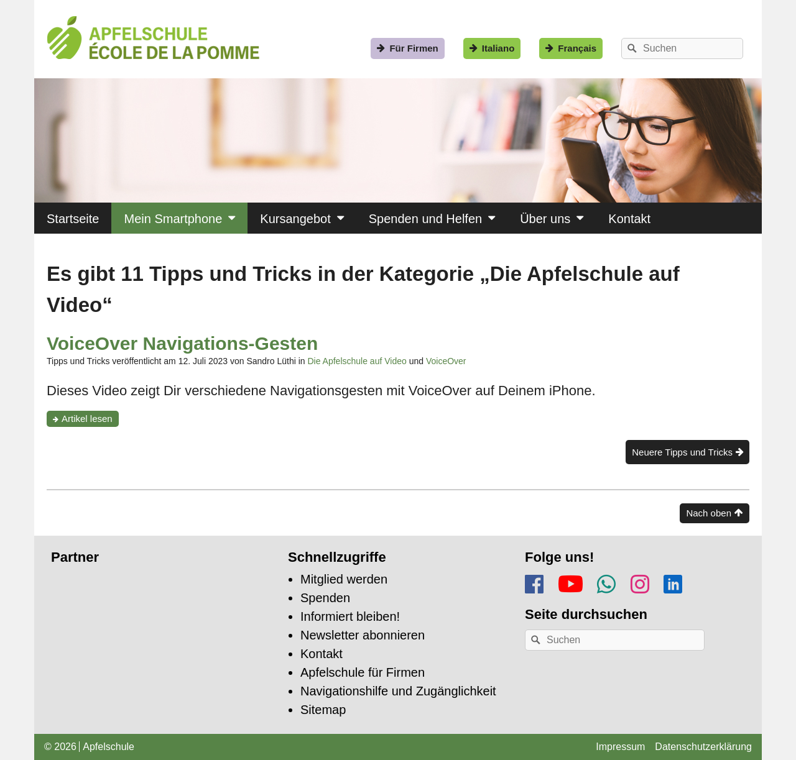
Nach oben (708, 513)
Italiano (498, 48)
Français (577, 48)
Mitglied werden (343, 579)
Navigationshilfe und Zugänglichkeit (398, 691)
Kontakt (629, 219)
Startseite (73, 219)
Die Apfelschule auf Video (356, 361)
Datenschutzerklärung (703, 746)
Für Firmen (413, 48)
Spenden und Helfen (425, 219)
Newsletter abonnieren (362, 635)
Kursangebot (295, 219)
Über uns (545, 219)
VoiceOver (446, 361)
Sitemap (323, 710)
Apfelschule (108, 746)
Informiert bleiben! (350, 616)
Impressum (620, 746)
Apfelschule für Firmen (362, 672)
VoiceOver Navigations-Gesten (182, 343)
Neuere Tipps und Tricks (682, 452)
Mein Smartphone (173, 219)
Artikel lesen (90, 420)
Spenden (325, 598)
